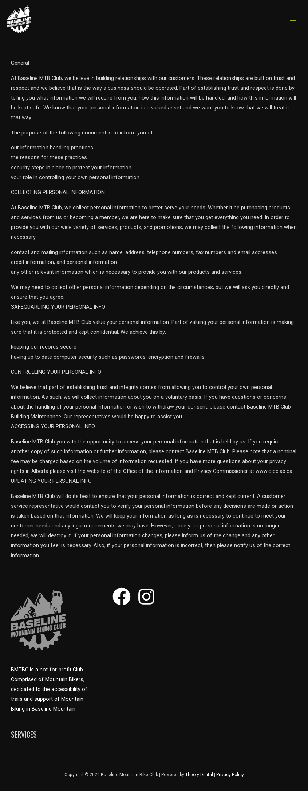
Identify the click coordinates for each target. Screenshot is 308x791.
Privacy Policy (230, 774)
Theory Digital (199, 774)
